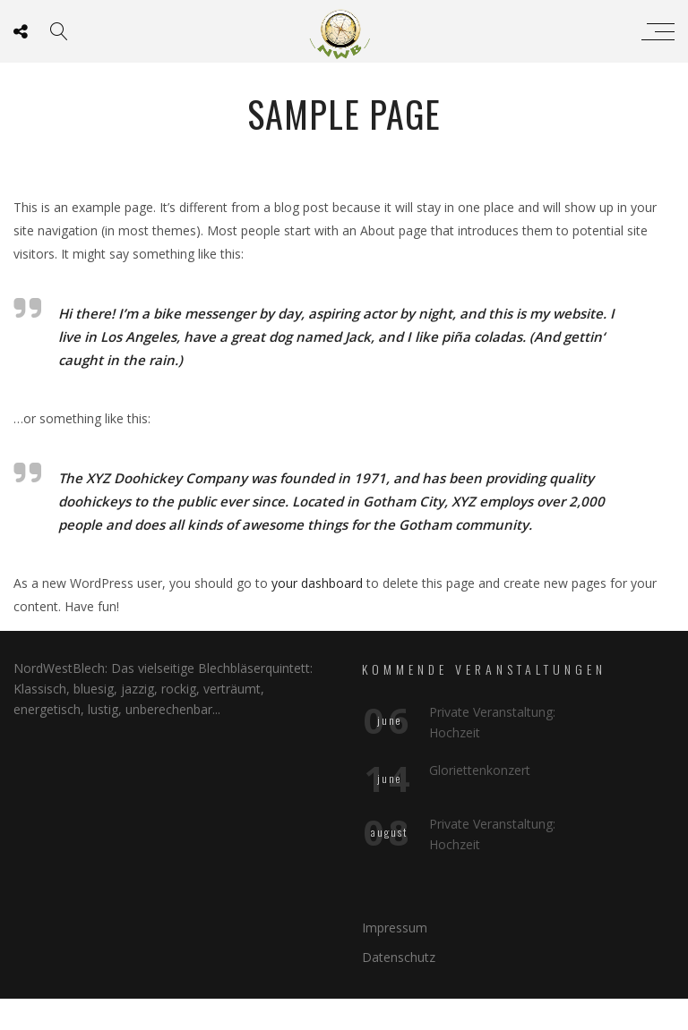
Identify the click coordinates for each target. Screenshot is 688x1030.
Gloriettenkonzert (479, 770)
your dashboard (317, 583)
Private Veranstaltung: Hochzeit (492, 721)
